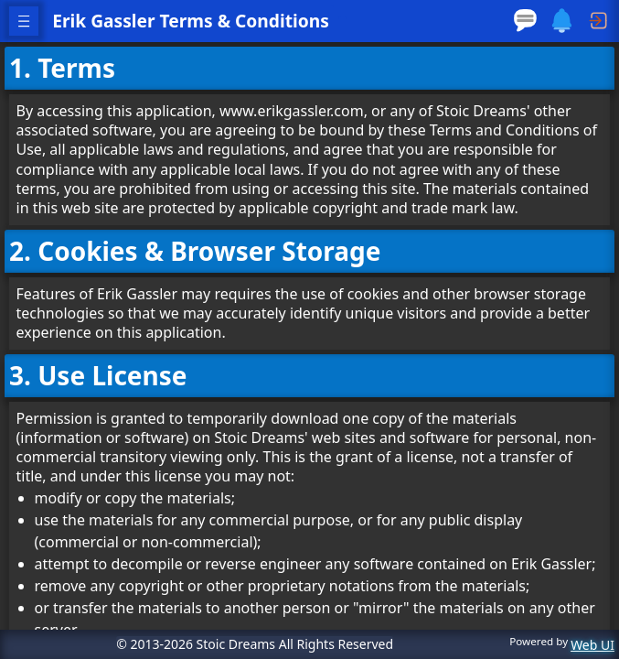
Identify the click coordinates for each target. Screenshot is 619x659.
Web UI (592, 646)
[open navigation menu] (23, 21)
